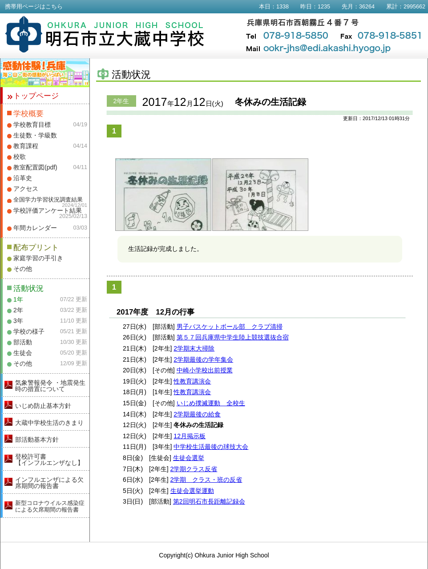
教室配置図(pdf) (35, 167)
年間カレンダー (35, 227)
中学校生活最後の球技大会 (211, 446)
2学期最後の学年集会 (203, 359)
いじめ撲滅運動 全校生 (211, 403)
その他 (22, 268)
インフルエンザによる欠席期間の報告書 (49, 482)
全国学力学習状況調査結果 (48, 200)
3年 (18, 320)
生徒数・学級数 (35, 135)
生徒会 (22, 352)
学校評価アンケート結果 (47, 210)
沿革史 (22, 178)
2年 (18, 310)
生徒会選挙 (188, 457)
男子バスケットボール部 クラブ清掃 (230, 326)
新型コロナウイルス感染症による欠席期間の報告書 (50, 506)
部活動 (22, 342)
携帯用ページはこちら (34, 7)
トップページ (36, 96)
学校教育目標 (32, 124)
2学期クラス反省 (194, 468)
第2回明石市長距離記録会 (209, 501)
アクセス (25, 188)
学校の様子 (28, 331)
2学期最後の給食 (197, 414)
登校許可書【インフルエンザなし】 (49, 459)
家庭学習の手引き (38, 258)
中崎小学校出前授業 (205, 370)
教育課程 (25, 145)
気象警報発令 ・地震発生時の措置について (50, 385)
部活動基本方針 (37, 439)
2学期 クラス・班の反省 (206, 479)
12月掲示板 (190, 436)
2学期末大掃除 (194, 348)
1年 (18, 299)
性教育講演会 (192, 381)
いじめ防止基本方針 (43, 405)
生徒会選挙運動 (192, 490)
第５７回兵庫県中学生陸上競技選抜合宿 (233, 337)
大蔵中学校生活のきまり (49, 422)
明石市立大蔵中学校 (105, 34)
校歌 (19, 156)
